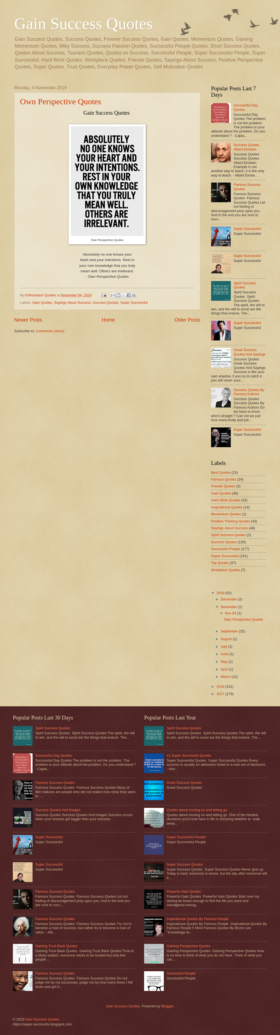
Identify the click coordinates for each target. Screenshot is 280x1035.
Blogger (167, 1006)
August (227, 639)
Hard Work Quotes (225, 500)
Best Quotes (221, 472)
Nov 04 (231, 613)
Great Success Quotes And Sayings (250, 352)
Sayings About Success (72, 302)
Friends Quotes (223, 486)
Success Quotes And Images (57, 810)
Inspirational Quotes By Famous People (198, 919)
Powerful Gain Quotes (184, 891)
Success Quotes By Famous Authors (249, 392)
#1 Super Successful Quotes (189, 755)
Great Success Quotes (184, 782)
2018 (221, 686)
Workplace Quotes (225, 570)
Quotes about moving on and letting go (197, 810)
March (226, 677)
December (229, 599)
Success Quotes (105, 302)
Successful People (225, 549)
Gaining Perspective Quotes (188, 946)
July (224, 646)
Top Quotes (220, 563)
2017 (221, 694)
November (229, 607)
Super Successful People (186, 837)
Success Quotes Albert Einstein (246, 147)
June (225, 654)
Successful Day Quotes (53, 755)
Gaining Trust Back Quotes (56, 946)
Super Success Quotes (185, 864)
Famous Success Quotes (55, 782)
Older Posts (187, 320)
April (225, 669)
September (230, 631)
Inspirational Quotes (227, 507)
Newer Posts (28, 320)
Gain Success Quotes (83, 24)
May (224, 662)
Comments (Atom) (50, 331)
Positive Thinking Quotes (230, 521)
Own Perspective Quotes (60, 101)
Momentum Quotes (226, 514)
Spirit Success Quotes (245, 285)
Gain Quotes (42, 302)
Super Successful (134, 302)
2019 (221, 593)
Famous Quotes (223, 479)
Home (108, 320)
